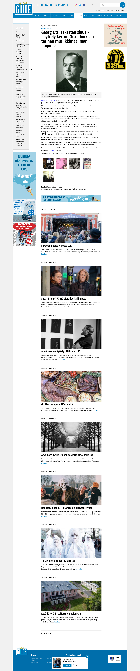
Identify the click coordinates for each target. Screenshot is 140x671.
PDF (76, 665)
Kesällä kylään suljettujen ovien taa (21, 82)
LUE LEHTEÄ (67, 665)
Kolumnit (110, 15)
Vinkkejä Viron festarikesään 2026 (20, 133)
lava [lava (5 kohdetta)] (60, 189)
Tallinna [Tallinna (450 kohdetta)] (75, 189)
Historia (70, 15)
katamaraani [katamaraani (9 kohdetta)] (49, 189)
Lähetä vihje (109, 10)
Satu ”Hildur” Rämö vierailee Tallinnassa (20, 38)
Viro (93, 15)
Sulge (87, 656)
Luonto (63, 15)
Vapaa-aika (55, 15)
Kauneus (46, 15)
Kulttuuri (79, 15)
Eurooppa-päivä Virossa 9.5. (20, 30)
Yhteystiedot (35, 662)
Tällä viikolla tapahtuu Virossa (20, 75)
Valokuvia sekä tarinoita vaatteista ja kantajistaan (21, 97)
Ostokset (38, 15)
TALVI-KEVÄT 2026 (69, 661)
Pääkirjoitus (101, 15)
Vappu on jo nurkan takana (20, 89)
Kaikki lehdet (119, 10)
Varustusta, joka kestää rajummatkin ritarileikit (20, 142)
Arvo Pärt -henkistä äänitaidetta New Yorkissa (20, 59)
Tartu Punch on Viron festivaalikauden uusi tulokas (21, 106)
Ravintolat (119, 15)
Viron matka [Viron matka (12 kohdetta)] (83, 189)
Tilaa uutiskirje (99, 10)
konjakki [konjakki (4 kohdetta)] (56, 189)
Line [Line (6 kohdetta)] (63, 189)
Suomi (94, 5)
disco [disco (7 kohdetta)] (43, 189)
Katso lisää (45, 634)
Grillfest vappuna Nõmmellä (19, 51)
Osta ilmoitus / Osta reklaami (37, 659)
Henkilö (86, 15)
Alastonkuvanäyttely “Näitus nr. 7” (23, 45)
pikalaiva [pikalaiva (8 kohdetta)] (68, 189)
